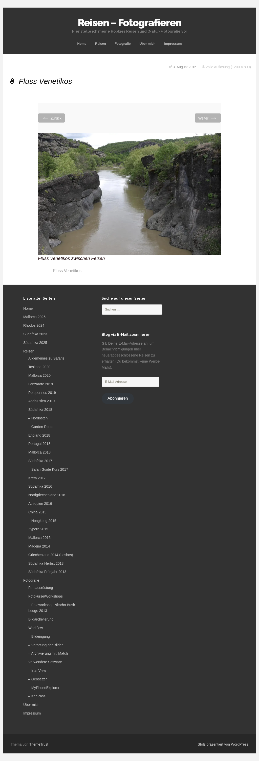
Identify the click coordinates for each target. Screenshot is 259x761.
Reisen (100, 43)
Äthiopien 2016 (40, 504)
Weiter (208, 117)
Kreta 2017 (37, 478)
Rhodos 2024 (33, 325)
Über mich (147, 43)
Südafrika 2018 (40, 410)
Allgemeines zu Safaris (46, 358)
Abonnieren (117, 398)
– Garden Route (41, 427)
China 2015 (37, 512)
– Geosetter (37, 679)
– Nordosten (38, 418)
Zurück (51, 117)
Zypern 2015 (38, 529)
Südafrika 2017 (40, 461)
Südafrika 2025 (35, 343)
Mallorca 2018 (39, 452)
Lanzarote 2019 (40, 384)
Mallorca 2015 (39, 538)
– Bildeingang (39, 636)
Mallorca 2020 (39, 375)
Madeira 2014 (39, 546)
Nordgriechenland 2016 (46, 495)
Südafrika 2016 (40, 486)
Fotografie (123, 43)
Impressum (173, 43)
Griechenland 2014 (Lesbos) (50, 555)
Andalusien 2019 (41, 401)
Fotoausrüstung (40, 588)
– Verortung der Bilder (45, 645)
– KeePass (37, 696)
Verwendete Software (45, 662)
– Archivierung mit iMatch (48, 653)
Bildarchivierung (41, 619)
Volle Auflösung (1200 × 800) (228, 67)
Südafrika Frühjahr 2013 (47, 572)
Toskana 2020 (39, 367)
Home (81, 43)
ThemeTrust (38, 744)
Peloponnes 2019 (42, 393)
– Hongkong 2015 (42, 521)
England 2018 (39, 435)
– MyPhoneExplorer (43, 688)
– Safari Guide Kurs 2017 (48, 469)
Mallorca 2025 (34, 317)
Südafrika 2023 (35, 334)
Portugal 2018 (39, 444)
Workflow (35, 628)
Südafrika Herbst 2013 (45, 563)
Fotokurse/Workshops (45, 596)
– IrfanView (37, 671)
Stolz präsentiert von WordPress (223, 744)
